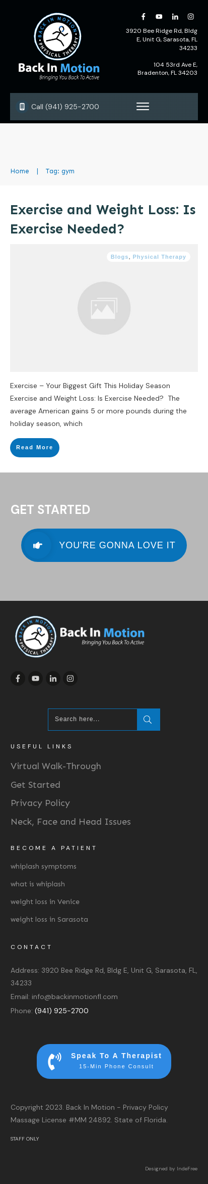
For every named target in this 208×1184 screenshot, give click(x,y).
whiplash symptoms (44, 866)
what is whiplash (38, 884)
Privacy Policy (40, 803)
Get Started (35, 784)
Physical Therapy (160, 257)
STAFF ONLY (25, 1138)
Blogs (120, 257)
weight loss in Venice (45, 901)
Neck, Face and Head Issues (71, 821)
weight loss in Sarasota (49, 919)
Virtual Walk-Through (56, 766)
